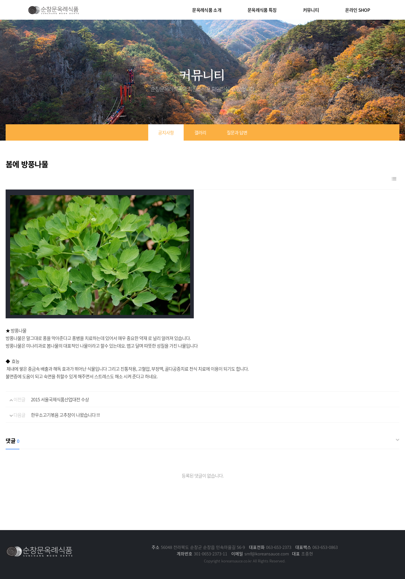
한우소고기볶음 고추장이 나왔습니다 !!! (65, 414)
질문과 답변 (237, 132)
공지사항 (166, 132)
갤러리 (200, 132)
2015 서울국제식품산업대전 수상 (60, 399)
